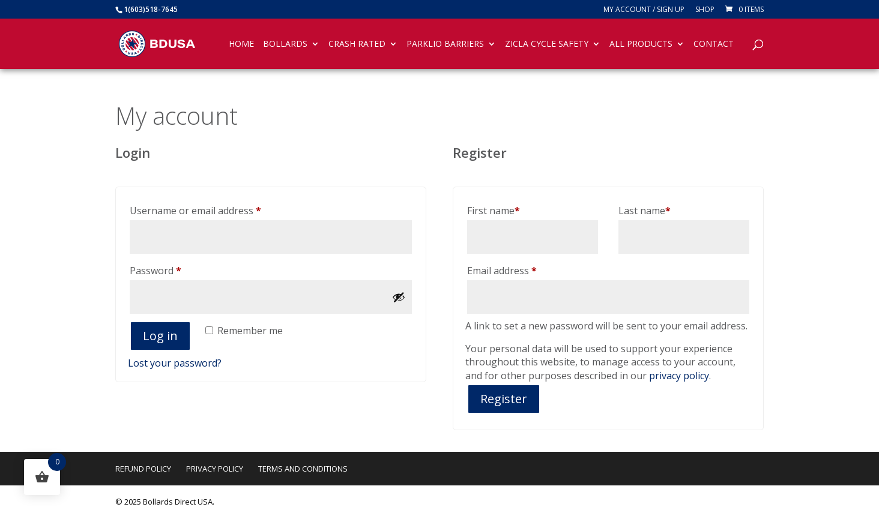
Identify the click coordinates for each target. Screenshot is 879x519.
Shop (704, 10)
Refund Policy (143, 468)
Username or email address (215, 209)
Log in (160, 336)
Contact (713, 44)
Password (175, 269)
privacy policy (679, 375)
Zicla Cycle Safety (546, 44)
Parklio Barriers (445, 44)
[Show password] (398, 297)
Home (241, 44)
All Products (640, 44)
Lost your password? (175, 363)
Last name (644, 210)
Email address (521, 269)
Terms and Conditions (303, 468)
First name (493, 210)
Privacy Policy (214, 468)
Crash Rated (356, 44)
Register (503, 399)
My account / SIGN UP (643, 10)
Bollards (285, 44)
